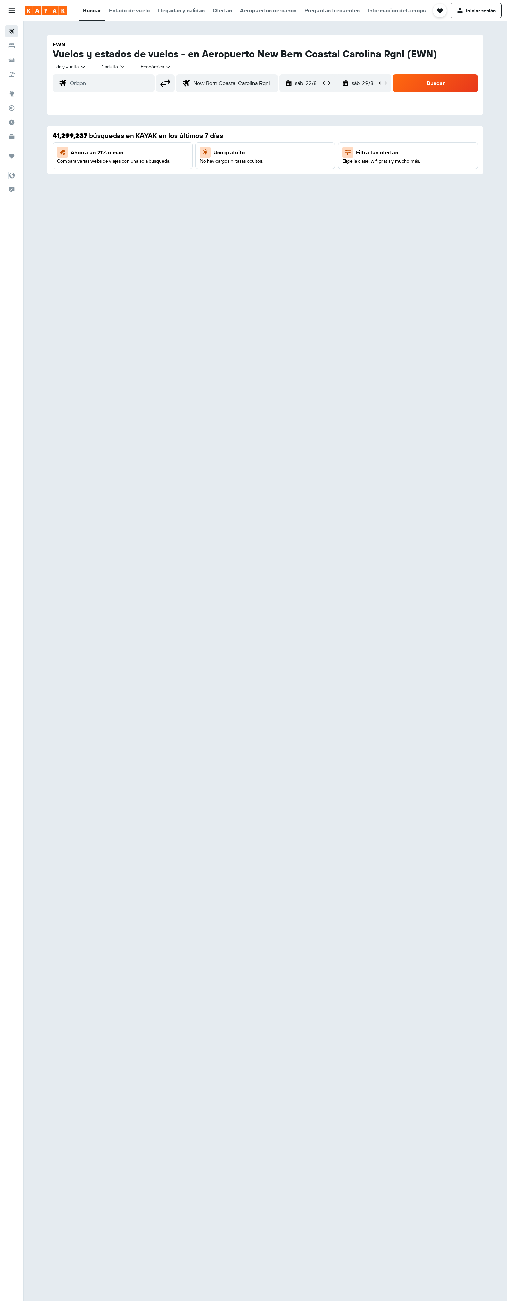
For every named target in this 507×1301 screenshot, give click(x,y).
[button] (11, 10)
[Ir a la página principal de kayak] (46, 10)
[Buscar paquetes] (11, 74)
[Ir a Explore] (11, 93)
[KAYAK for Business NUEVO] (11, 136)
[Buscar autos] (11, 60)
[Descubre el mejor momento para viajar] (11, 122)
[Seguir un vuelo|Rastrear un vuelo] (11, 108)
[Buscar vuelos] (11, 31)
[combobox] (71, 66)
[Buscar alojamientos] (11, 45)
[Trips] (11, 156)
